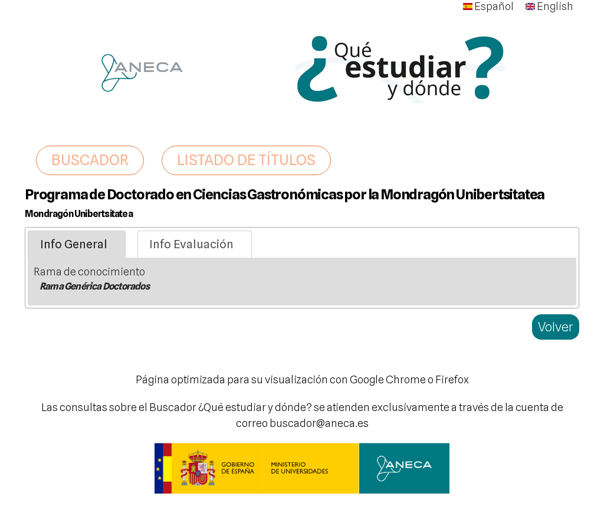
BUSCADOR (90, 160)
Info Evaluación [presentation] (191, 244)
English (549, 6)
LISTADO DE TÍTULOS (246, 160)
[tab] (77, 245)
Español (488, 6)
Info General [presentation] (73, 244)
